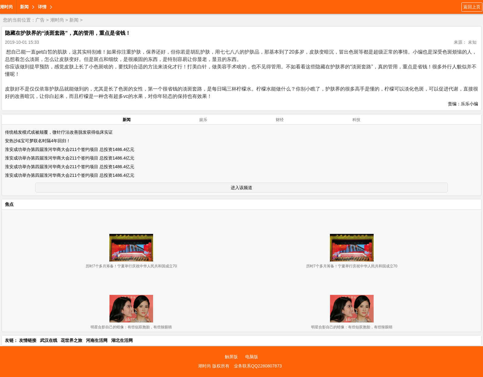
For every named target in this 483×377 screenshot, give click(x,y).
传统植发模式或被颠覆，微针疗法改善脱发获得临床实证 (59, 132)
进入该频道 (241, 187)
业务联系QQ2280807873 (258, 365)
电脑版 (251, 356)
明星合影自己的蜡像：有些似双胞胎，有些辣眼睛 (131, 327)
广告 (40, 19)
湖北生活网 (122, 340)
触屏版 (231, 356)
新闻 (24, 6)
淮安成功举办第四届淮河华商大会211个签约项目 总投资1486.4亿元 (69, 149)
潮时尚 (6, 6)
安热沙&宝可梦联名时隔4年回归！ (38, 140)
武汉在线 (48, 340)
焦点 (9, 204)
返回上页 (472, 6)
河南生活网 (97, 340)
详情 (42, 6)
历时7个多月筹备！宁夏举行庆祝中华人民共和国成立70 (131, 266)
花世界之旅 (71, 340)
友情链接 (27, 340)
